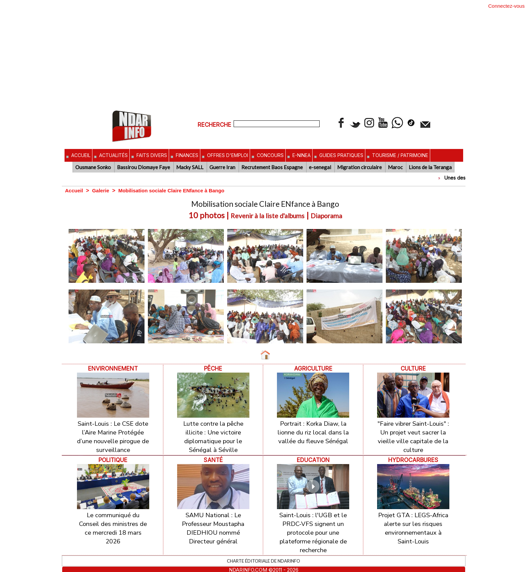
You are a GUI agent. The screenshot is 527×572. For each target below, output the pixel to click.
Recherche (215, 124)
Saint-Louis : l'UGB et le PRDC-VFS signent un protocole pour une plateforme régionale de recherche (313, 528)
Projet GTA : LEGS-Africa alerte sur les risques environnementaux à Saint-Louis (413, 524)
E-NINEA (299, 155)
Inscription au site (263, 569)
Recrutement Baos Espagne (272, 167)
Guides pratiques (338, 155)
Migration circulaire (360, 167)
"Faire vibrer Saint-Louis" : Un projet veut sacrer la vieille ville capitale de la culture (413, 435)
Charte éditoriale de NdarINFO (263, 554)
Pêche (213, 368)
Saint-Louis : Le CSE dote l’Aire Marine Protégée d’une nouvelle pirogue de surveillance (113, 435)
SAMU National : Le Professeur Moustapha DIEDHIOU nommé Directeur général (213, 524)
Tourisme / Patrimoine (397, 155)
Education (313, 457)
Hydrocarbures (413, 457)
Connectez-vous (506, 6)
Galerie (102, 190)
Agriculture (313, 368)
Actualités (111, 155)
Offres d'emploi (225, 155)
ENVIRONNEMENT (113, 368)
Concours (268, 155)
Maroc (396, 167)
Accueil (78, 155)
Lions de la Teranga (430, 167)
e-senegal (320, 167)
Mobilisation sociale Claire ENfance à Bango (177, 190)
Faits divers (149, 155)
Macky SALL (190, 167)
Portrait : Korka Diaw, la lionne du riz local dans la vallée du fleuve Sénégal (313, 431)
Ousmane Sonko (93, 167)
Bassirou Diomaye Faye (144, 167)
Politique (112, 457)
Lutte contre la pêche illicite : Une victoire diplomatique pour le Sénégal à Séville (213, 435)
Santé (213, 457)
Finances (184, 155)
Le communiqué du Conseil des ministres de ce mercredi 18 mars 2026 (113, 524)
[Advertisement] (263, 58)
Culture (413, 368)
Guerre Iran (222, 167)
